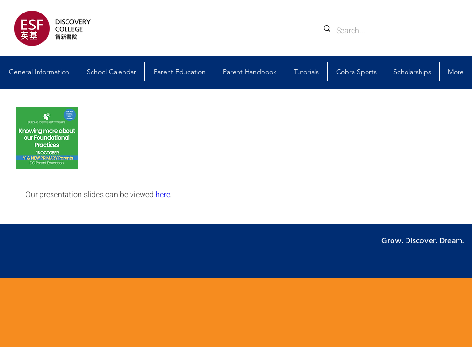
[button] (39, 71)
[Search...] (390, 31)
